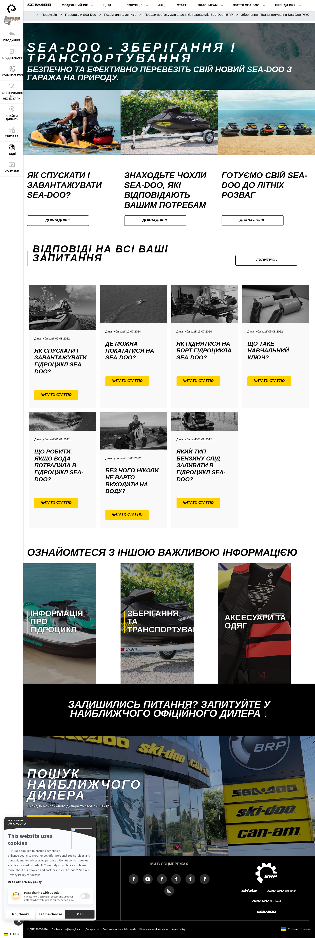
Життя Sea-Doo (246, 5)
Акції (162, 5)
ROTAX (79, 880)
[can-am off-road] (281, 890)
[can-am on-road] (266, 901)
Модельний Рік (75, 5)
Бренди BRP (285, 5)
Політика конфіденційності (67, 929)
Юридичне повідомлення (153, 929)
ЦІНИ (107, 5)
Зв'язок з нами (37, 889)
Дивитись (266, 260)
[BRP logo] (266, 873)
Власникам (208, 5)
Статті (182, 5)
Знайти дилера (49, 819)
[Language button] (11, 934)
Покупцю (135, 5)
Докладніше (58, 220)
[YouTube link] (148, 878)
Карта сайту (178, 929)
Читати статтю (56, 395)
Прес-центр (82, 872)
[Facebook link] (133, 878)
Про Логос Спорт (39, 880)
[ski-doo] (249, 890)
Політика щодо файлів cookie (119, 929)
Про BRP (33, 872)
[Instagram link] (169, 890)
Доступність (92, 929)
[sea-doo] (266, 911)
